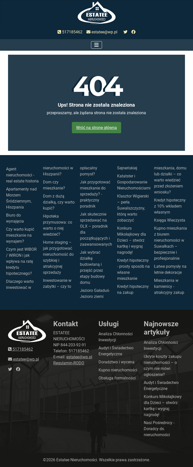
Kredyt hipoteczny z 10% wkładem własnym (170, 206)
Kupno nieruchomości (118, 370)
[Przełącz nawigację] (96, 45)
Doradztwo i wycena (116, 362)
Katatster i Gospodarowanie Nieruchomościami (134, 182)
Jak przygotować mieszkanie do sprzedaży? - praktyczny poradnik (95, 194)
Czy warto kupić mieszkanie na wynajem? (20, 235)
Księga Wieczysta (169, 220)
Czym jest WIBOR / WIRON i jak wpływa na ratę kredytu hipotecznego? (21, 261)
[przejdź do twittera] (125, 32)
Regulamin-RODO (68, 363)
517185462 (70, 32)
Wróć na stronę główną (96, 127)
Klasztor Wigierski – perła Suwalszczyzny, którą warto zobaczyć (133, 208)
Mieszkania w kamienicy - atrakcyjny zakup (169, 286)
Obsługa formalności (117, 378)
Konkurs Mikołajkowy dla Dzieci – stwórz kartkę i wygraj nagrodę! (131, 240)
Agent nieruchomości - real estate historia (22, 175)
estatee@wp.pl (101, 32)
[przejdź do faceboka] (133, 32)
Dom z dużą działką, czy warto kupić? (59, 202)
